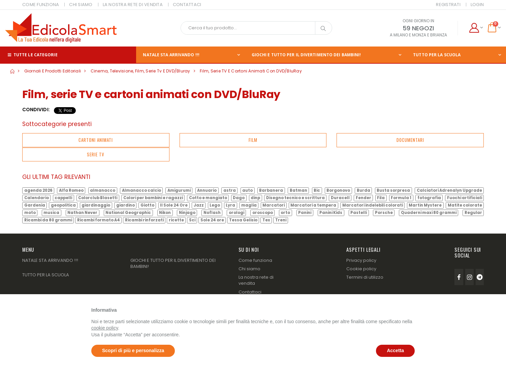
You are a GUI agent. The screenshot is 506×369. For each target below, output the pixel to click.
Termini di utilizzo (364, 277)
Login (477, 4)
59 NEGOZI (418, 28)
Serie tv (95, 154)
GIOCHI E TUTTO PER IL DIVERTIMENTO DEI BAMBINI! (306, 55)
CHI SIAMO (80, 4)
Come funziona (255, 260)
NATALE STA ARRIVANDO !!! (171, 55)
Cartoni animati (95, 139)
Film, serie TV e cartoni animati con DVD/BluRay (251, 71)
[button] (476, 28)
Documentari (410, 139)
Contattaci (250, 292)
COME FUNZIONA (40, 4)
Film (253, 139)
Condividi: (36, 109)
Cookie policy (361, 269)
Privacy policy (361, 260)
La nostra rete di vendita (256, 280)
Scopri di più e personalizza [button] (133, 350)
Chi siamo (249, 269)
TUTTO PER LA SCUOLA (437, 55)
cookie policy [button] (104, 328)
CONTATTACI (187, 4)
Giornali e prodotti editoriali (52, 71)
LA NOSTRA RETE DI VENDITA (133, 4)
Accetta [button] (395, 350)
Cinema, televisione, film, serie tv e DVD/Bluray (140, 71)
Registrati (448, 4)
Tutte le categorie (32, 55)
